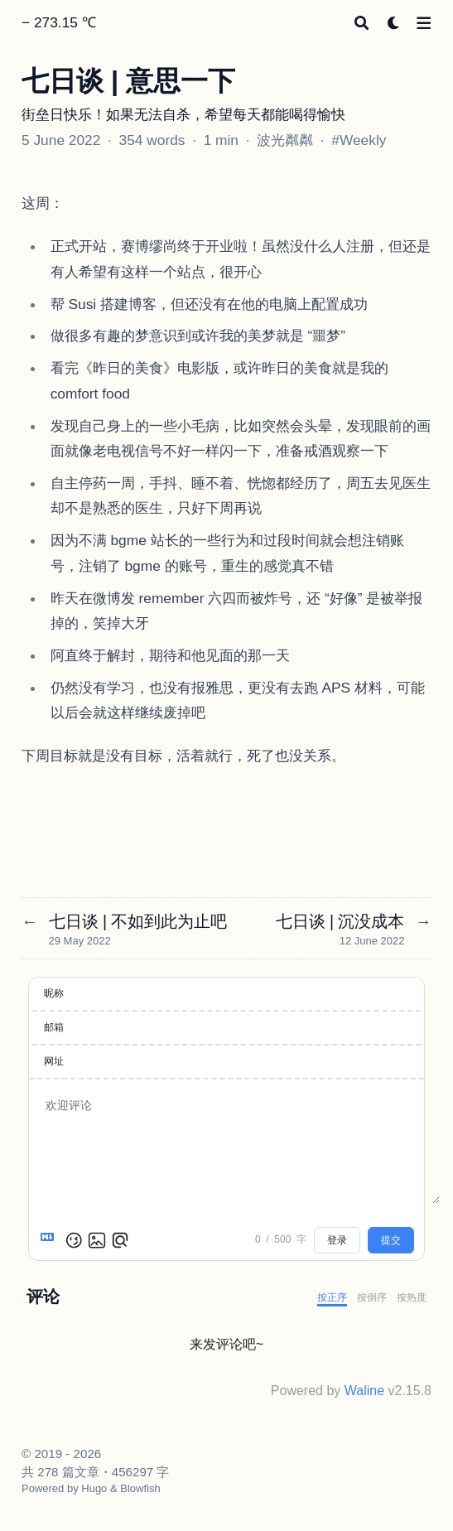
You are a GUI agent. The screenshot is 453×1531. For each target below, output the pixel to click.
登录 (337, 1240)
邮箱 (54, 1027)
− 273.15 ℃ (59, 22)
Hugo (94, 1488)
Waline (364, 1391)
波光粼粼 (285, 140)
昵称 (54, 993)
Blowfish (140, 1488)
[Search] (361, 23)
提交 (391, 1240)
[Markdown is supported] (50, 1240)
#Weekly (358, 140)
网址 (54, 1061)
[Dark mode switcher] (394, 23)
